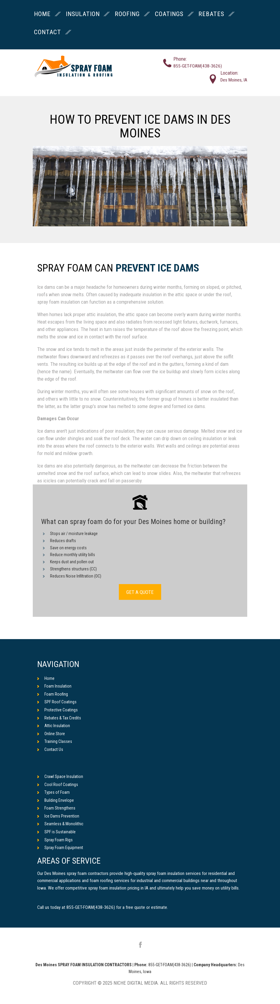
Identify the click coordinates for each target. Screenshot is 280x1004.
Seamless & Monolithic (60, 823)
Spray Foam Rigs (55, 839)
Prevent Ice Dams (157, 268)
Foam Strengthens (56, 808)
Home (46, 678)
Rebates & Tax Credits (59, 718)
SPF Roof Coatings (57, 701)
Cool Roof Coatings (57, 784)
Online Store (51, 733)
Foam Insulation (54, 686)
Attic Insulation (53, 725)
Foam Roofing (52, 694)
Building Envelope (55, 800)
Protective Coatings (57, 709)
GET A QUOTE (140, 592)
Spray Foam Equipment (60, 847)
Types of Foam (53, 792)
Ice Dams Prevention (58, 816)
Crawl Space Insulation (60, 776)
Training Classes (54, 741)
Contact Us (50, 749)
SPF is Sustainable (56, 831)
